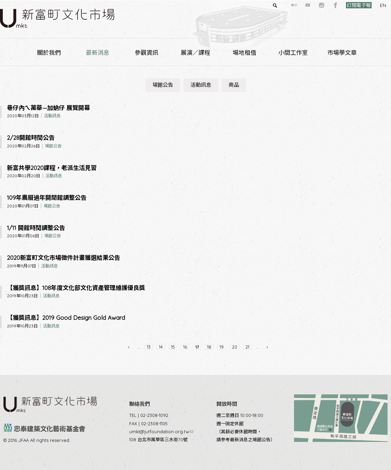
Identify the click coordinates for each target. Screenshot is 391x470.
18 (209, 347)
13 (149, 347)
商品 (234, 85)
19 (222, 347)
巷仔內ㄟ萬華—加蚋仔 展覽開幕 (48, 107)
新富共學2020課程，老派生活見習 (52, 167)
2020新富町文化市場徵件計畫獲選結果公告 (63, 257)
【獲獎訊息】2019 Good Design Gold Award (66, 317)
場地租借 (244, 52)
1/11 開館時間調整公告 (36, 227)
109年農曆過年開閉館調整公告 (47, 197)
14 (161, 347)
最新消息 (97, 52)
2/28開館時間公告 (31, 137)
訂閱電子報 (346, 5)
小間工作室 (293, 52)
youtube (295, 5)
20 (234, 347)
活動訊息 (200, 85)
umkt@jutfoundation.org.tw (161, 431)
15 (173, 347)
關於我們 (49, 52)
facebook (323, 5)
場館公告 (162, 85)
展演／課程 (195, 52)
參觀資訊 (146, 52)
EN (370, 5)
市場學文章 (342, 52)
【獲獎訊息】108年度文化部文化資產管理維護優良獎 (76, 287)
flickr (281, 5)
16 (185, 347)
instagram (309, 5)
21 (247, 347)
